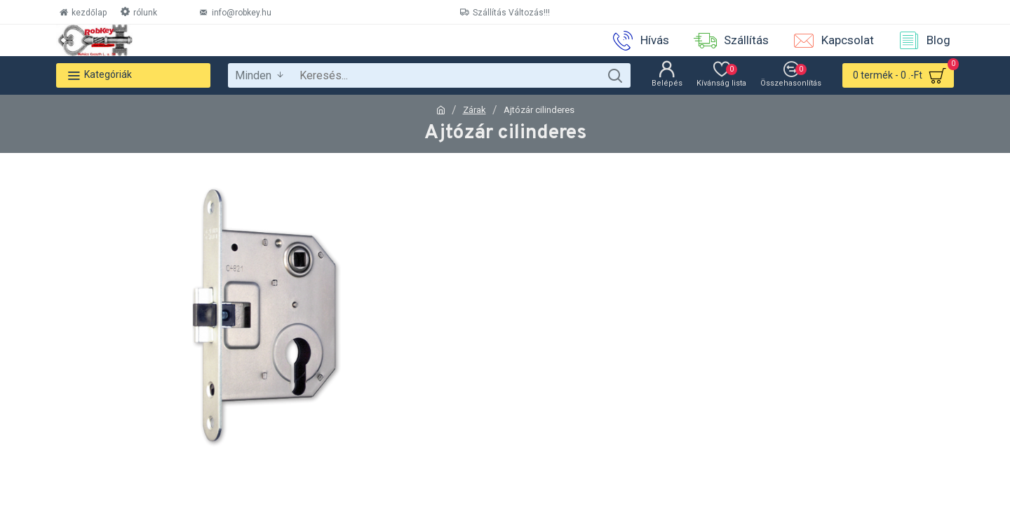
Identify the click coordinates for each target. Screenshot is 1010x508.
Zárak (474, 110)
